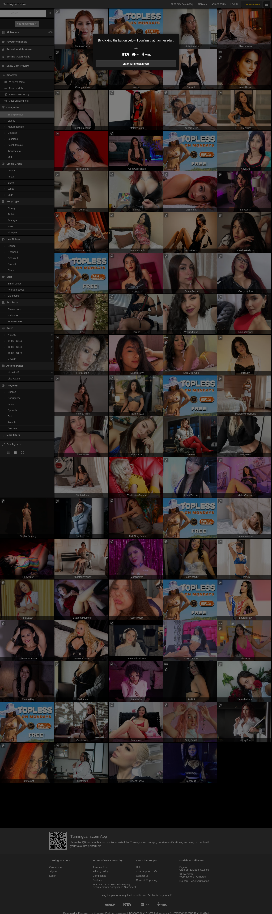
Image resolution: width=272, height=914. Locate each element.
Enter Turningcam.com (136, 63)
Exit (135, 48)
